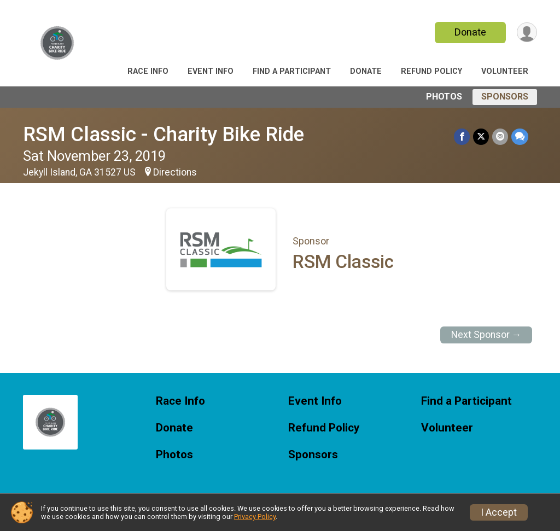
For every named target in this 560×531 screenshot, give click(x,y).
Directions (175, 172)
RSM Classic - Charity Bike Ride (163, 134)
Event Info (211, 71)
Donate (470, 32)
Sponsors (504, 96)
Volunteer (504, 71)
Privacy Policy (255, 516)
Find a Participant (292, 71)
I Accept (499, 512)
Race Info (147, 71)
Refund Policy (431, 71)
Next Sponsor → (486, 334)
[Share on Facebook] (462, 136)
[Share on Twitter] (481, 136)
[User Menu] (527, 32)
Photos (444, 96)
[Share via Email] (500, 136)
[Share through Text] (519, 136)
